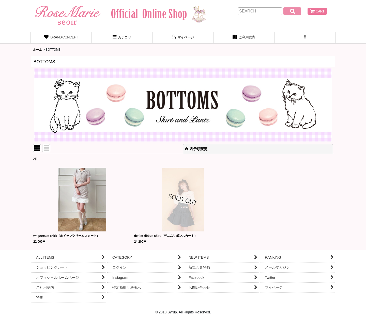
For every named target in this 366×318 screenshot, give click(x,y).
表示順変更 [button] (196, 149)
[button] (305, 37)
